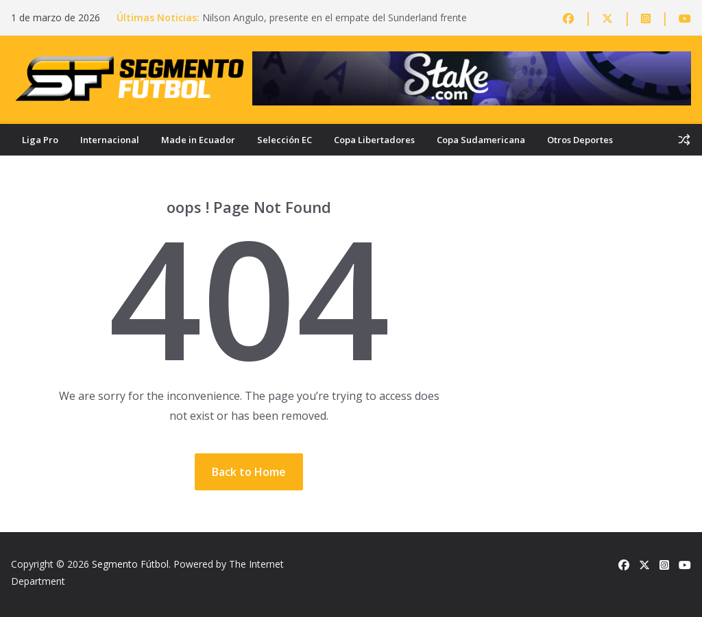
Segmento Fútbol (130, 563)
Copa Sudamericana (481, 140)
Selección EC (284, 140)
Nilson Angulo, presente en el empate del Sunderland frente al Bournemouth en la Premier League (334, 24)
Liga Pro (40, 140)
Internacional (109, 140)
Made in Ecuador (198, 140)
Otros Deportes (580, 140)
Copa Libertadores (374, 140)
